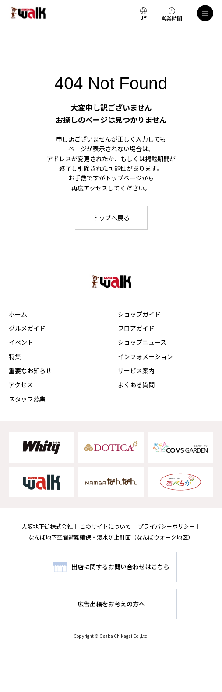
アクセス (21, 384)
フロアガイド (136, 328)
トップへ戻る (111, 217)
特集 (15, 356)
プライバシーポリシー (166, 526)
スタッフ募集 (27, 398)
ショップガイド (139, 314)
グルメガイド (27, 328)
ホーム (18, 314)
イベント (21, 342)
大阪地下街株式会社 (47, 526)
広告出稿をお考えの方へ (111, 603)
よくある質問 (136, 384)
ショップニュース (142, 342)
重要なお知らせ (30, 370)
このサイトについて (105, 526)
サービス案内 (136, 370)
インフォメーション (145, 356)
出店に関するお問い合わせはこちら (120, 566)
